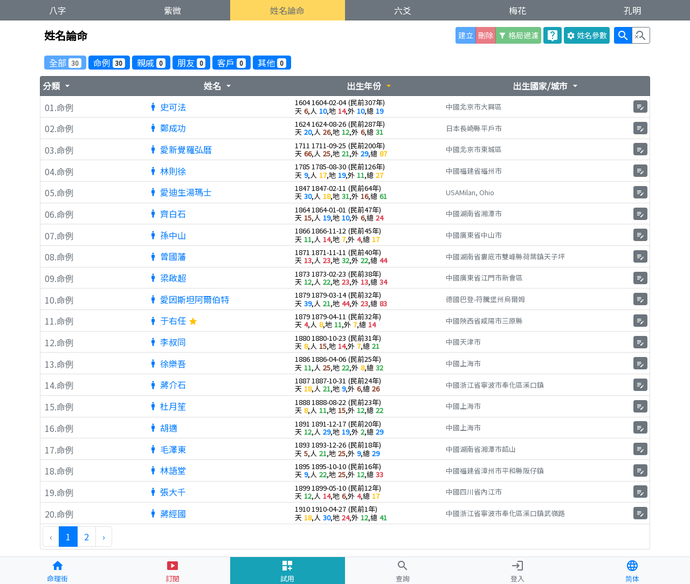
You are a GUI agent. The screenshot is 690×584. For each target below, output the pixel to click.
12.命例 (59, 343)
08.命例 (59, 257)
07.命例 (59, 236)
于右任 (173, 320)
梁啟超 (167, 277)
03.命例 (59, 150)
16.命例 (59, 428)
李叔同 (167, 341)
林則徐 (167, 170)
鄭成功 (167, 127)
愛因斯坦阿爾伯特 (188, 299)
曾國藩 (167, 256)
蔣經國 (167, 513)
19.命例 (59, 492)
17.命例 (59, 450)
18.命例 (59, 471)
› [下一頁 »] (103, 536)
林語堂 (167, 470)
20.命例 (59, 514)
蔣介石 (167, 384)
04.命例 (59, 172)
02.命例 (59, 128)
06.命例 (59, 214)
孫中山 (167, 235)
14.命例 (59, 385)
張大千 (167, 491)
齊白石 (167, 213)
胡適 (162, 427)
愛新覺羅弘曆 (180, 149)
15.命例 (59, 407)
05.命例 (59, 193)
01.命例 (59, 107)
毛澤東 (167, 449)
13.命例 (59, 364)
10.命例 (59, 300)
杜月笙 (167, 406)
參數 (587, 35)
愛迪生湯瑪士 (180, 191)
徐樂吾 (167, 363)
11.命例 (59, 321)
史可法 (167, 106)
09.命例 (59, 278)
